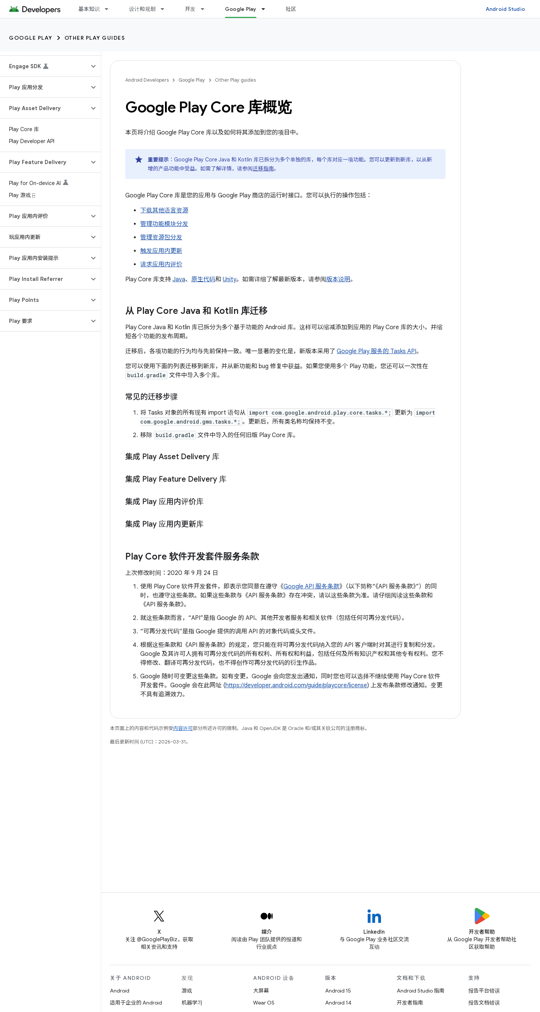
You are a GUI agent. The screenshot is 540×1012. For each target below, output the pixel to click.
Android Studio (505, 9)
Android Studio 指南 (420, 990)
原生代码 (203, 279)
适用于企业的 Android (136, 1002)
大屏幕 (261, 990)
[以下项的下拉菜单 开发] (206, 9)
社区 (291, 9)
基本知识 (89, 9)
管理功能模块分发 (164, 224)
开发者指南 (410, 1002)
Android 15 (338, 990)
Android (119, 990)
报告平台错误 (484, 990)
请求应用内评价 (161, 264)
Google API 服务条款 (311, 586)
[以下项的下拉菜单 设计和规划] (166, 9)
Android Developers (147, 80)
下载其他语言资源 (164, 210)
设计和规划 (142, 9)
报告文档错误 (484, 1002)
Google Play (30, 37)
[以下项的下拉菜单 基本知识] (110, 9)
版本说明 (338, 279)
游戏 (187, 990)
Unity (229, 279)
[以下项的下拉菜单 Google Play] (266, 9)
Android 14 (338, 1002)
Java (178, 279)
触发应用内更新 (161, 251)
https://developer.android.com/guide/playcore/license (296, 685)
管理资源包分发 (161, 237)
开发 (190, 9)
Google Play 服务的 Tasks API (376, 351)
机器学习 (192, 1002)
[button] (44, 66)
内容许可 (183, 728)
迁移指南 (263, 168)
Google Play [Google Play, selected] (240, 9)
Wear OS (263, 1002)
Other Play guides (94, 37)
